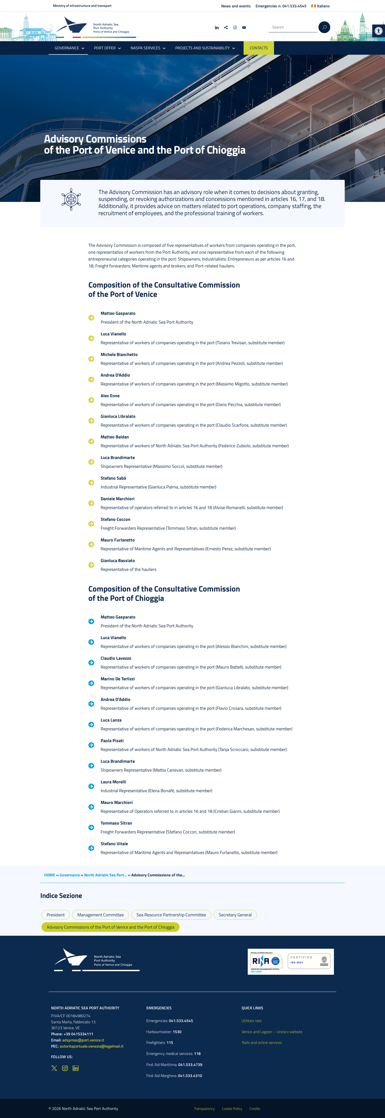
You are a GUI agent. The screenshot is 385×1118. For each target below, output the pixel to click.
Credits (254, 1108)
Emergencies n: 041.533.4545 (281, 6)
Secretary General (235, 914)
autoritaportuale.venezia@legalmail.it (92, 1046)
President (56, 914)
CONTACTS (259, 48)
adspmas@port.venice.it (83, 1040)
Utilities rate (251, 1021)
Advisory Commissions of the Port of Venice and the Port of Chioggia (110, 927)
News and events (236, 6)
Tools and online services (262, 1042)
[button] (378, 31)
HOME (49, 875)
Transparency (204, 1108)
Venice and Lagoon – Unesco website (272, 1032)
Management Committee (100, 914)
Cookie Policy (232, 1108)
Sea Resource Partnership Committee (171, 914)
